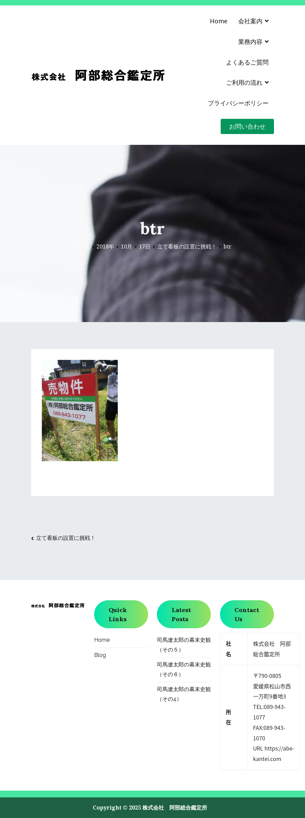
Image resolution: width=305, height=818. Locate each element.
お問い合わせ (247, 126)
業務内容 (250, 41)
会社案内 (250, 21)
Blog (100, 655)
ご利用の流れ (244, 82)
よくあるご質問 (247, 62)
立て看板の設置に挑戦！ (65, 538)
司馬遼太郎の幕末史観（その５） (184, 645)
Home (218, 21)
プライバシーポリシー (238, 103)
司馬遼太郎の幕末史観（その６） (184, 669)
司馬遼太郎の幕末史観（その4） (184, 694)
